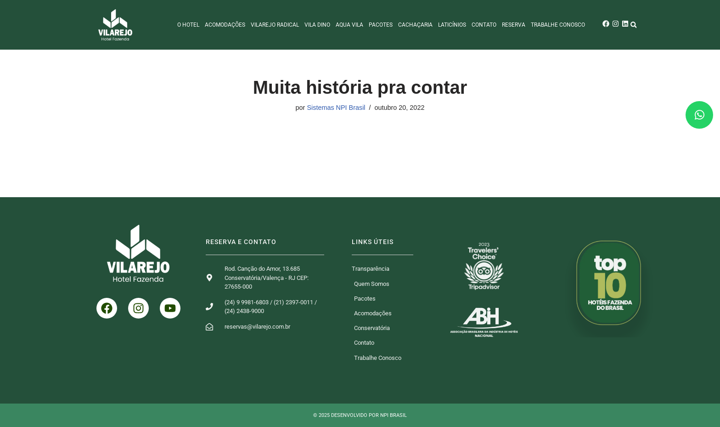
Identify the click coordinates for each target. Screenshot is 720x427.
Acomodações (225, 25)
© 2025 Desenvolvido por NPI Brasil (360, 415)
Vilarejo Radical (275, 25)
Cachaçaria (415, 25)
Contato (484, 25)
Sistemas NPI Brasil (336, 107)
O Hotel (188, 25)
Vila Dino (317, 25)
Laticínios (452, 25)
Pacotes (381, 25)
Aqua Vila (349, 25)
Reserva (513, 25)
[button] (633, 25)
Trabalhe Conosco (558, 25)
